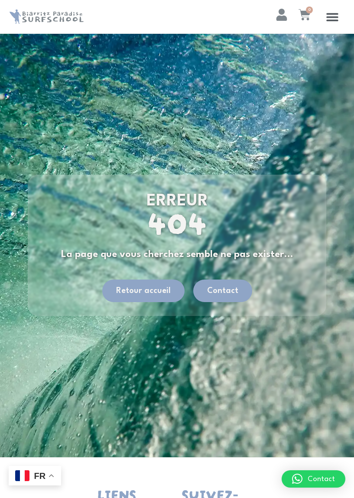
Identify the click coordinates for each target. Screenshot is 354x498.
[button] (332, 16)
